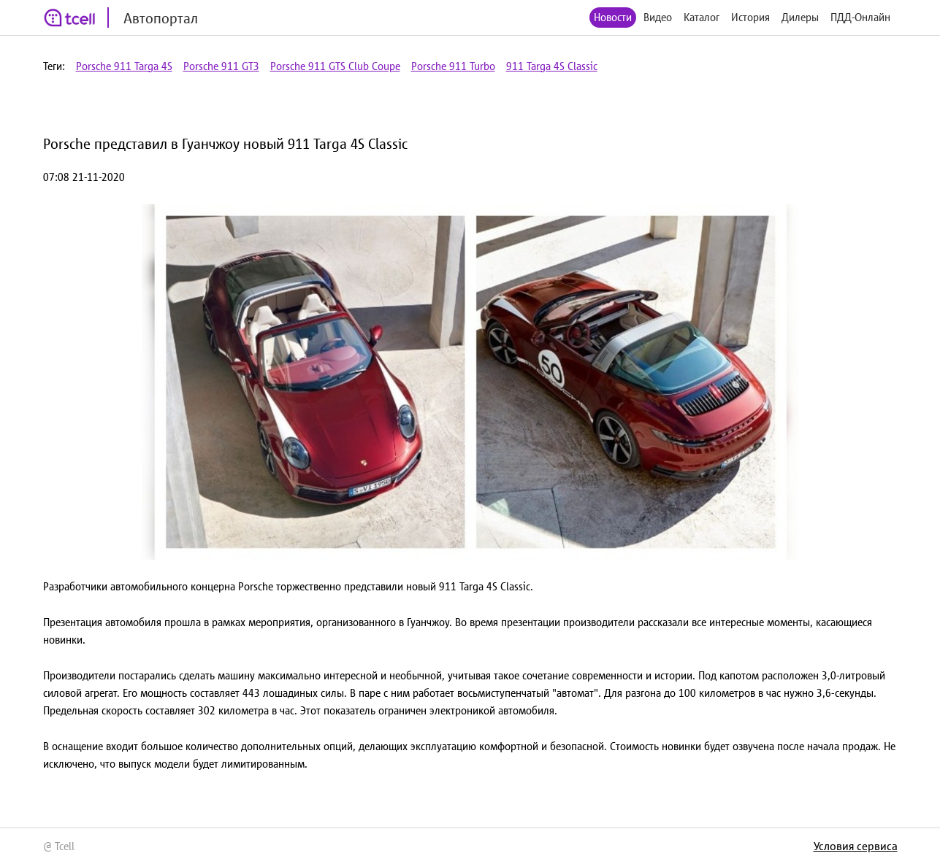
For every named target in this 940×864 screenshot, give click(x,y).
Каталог (701, 17)
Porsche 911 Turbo (453, 66)
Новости (613, 17)
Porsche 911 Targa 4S (124, 66)
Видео (657, 17)
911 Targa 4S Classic (551, 66)
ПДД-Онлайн (860, 17)
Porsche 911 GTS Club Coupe (335, 66)
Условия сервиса (856, 845)
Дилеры (800, 17)
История (750, 17)
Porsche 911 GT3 (221, 66)
